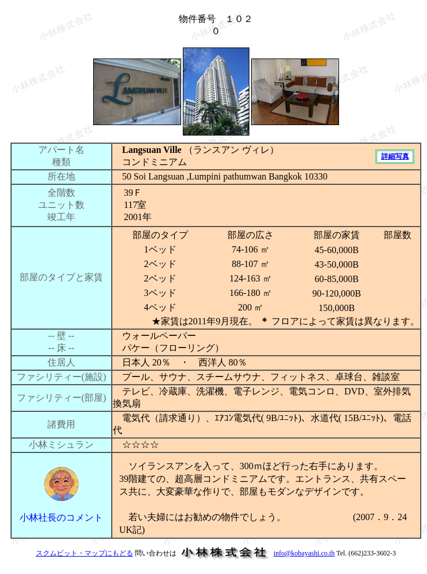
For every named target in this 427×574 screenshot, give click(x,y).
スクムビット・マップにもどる (84, 553)
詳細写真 (395, 156)
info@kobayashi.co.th (304, 553)
